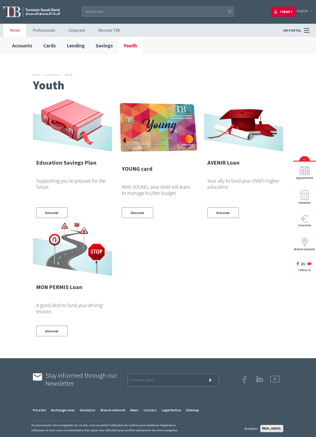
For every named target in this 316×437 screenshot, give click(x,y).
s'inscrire (211, 380)
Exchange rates (63, 410)
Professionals (44, 30)
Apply (229, 11)
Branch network (113, 410)
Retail (15, 30)
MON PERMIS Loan (59, 287)
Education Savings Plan (66, 162)
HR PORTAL (292, 30)
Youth (130, 45)
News (134, 410)
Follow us (304, 270)
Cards (49, 45)
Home (37, 75)
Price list (39, 410)
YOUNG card (137, 168)
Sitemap (192, 410)
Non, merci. (271, 428)
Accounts (22, 45)
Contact (150, 410)
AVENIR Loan (223, 162)
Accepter (251, 428)
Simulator (87, 410)
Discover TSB (109, 30)
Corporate (76, 30)
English (302, 11)
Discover (52, 212)
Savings (104, 45)
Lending (76, 45)
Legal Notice (171, 410)
